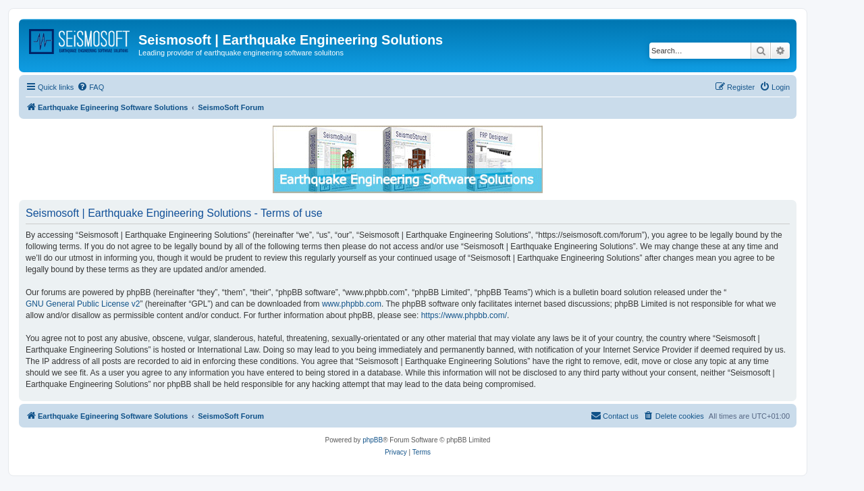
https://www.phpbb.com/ (464, 315)
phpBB (372, 440)
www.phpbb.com (351, 304)
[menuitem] (90, 87)
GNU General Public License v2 (83, 304)
